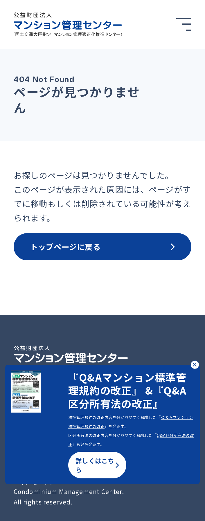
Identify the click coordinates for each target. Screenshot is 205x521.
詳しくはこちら (97, 465)
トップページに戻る (102, 246)
